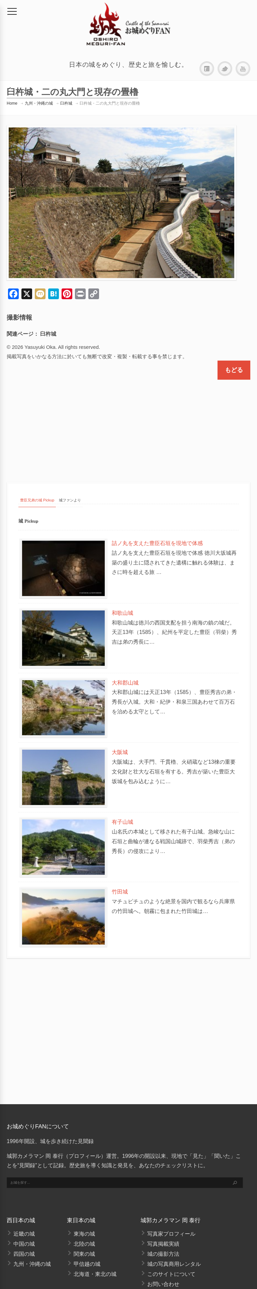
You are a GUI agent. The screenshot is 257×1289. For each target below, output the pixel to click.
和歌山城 (122, 613)
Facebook (206, 68)
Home (12, 103)
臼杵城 (66, 103)
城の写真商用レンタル (174, 1264)
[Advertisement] (128, 425)
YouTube (243, 68)
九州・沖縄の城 (39, 103)
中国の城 (24, 1244)
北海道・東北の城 (95, 1274)
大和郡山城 (125, 683)
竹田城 (120, 892)
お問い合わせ (163, 1284)
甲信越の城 (87, 1264)
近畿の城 (24, 1234)
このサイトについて (171, 1274)
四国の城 (24, 1254)
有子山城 (122, 822)
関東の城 (84, 1254)
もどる (234, 370)
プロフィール (85, 1156)
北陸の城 (84, 1244)
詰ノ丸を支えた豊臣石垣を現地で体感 (157, 543)
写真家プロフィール (171, 1234)
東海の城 (84, 1234)
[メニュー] (12, 11)
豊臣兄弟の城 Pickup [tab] (37, 500)
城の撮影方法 (163, 1254)
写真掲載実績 (163, 1244)
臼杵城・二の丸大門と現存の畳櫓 (110, 103)
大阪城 (120, 752)
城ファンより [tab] (70, 500)
